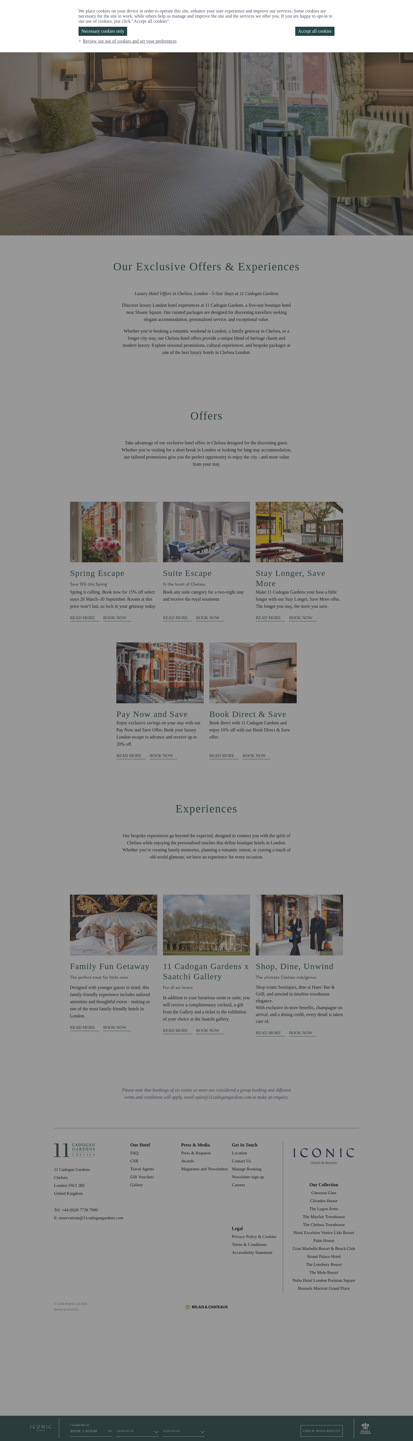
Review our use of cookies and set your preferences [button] (130, 41)
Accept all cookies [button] (315, 31)
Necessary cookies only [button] (102, 31)
